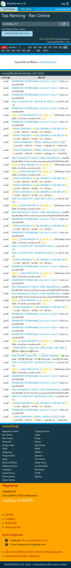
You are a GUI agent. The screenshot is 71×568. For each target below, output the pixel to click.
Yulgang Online (42, 431)
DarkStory (39, 469)
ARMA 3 (38, 452)
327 (50, 47)
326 (45, 47)
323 (30, 47)
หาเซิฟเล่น (10, 519)
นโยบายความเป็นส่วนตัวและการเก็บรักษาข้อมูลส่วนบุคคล (33, 552)
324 (35, 47)
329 (60, 47)
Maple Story (40, 462)
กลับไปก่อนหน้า (48, 62)
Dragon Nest (8, 445)
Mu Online (7, 435)
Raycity (38, 476)
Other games (8, 476)
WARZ (37, 448)
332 (8, 50)
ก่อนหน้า (12, 47)
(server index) (59, 564)
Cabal (37, 435)
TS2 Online (40, 459)
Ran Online (26, 9)
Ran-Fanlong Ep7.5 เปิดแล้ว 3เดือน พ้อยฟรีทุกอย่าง (36, 158)
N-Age (37, 438)
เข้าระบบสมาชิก (13, 527)
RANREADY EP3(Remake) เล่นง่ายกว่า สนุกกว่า (35, 81)
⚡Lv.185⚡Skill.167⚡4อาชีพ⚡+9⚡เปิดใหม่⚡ (32, 132)
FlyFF (4, 448)
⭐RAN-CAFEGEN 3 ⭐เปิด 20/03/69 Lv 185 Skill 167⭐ (40, 128)
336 (28, 50)
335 (23, 50)
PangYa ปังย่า (8, 455)
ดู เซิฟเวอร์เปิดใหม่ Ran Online (17, 33)
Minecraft (6, 441)
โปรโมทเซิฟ (10, 523)
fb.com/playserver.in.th (35, 540)
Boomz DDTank (9, 462)
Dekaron (39, 455)
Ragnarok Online (10, 431)
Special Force (8, 473)
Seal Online (40, 445)
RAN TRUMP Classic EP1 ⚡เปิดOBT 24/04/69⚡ (36, 355)
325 (40, 47)
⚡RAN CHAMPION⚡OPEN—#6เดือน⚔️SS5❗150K (38, 142)
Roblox (38, 441)
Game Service (8, 480)
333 (13, 50)
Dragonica (7, 452)
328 (55, 47)
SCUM (37, 473)
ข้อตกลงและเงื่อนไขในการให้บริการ (22, 556)
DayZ (4, 459)
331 (3, 50)
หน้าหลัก (9, 515)
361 (38, 50)
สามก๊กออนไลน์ (41, 466)
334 (18, 50)
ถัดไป (45, 50)
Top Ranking (8, 9)
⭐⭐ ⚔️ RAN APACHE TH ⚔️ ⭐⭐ (30, 115)
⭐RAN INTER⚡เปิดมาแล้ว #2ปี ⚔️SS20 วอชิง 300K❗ (39, 348)
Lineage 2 (7, 469)
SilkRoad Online (9, 466)
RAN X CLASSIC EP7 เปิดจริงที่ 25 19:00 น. (33, 101)
